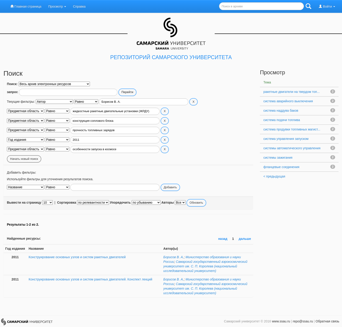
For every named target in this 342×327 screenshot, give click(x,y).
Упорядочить (120, 202)
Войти (327, 6)
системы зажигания (277, 157)
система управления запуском (286, 139)
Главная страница (25, 6)
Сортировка (66, 202)
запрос (12, 92)
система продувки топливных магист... (291, 129)
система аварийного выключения (288, 101)
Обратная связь (327, 321)
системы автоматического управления (291, 148)
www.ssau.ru (281, 321)
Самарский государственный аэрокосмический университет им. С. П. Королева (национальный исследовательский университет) (205, 266)
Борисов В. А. (173, 257)
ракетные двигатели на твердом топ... (291, 92)
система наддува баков (280, 110)
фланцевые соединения (281, 167)
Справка (79, 6)
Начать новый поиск (24, 159)
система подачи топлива (281, 120)
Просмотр (57, 6)
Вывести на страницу (24, 202)
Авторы (167, 202)
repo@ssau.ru (303, 321)
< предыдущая (274, 176)
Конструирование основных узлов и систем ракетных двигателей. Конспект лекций (90, 279)
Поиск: (12, 84)
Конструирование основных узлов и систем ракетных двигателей (77, 257)
